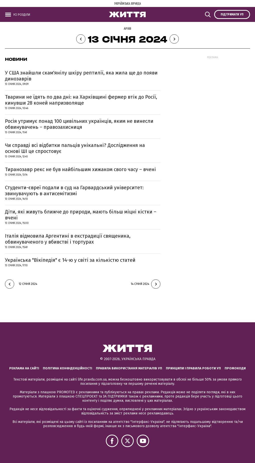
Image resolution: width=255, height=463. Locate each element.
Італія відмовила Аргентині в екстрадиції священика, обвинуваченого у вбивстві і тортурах (67, 239)
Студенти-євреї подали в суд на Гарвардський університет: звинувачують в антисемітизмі (74, 191)
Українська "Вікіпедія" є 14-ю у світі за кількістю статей (70, 260)
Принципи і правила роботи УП (193, 368)
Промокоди (235, 368)
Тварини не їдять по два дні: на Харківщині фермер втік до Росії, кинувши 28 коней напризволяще (81, 100)
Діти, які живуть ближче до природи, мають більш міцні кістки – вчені (80, 215)
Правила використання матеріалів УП (129, 368)
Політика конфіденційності (67, 368)
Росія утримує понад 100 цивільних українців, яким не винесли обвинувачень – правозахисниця (79, 124)
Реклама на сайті (24, 368)
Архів (127, 28)
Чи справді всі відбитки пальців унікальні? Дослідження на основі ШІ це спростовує (75, 148)
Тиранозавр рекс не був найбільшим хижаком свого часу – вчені (80, 169)
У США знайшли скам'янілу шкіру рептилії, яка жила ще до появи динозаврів (81, 76)
